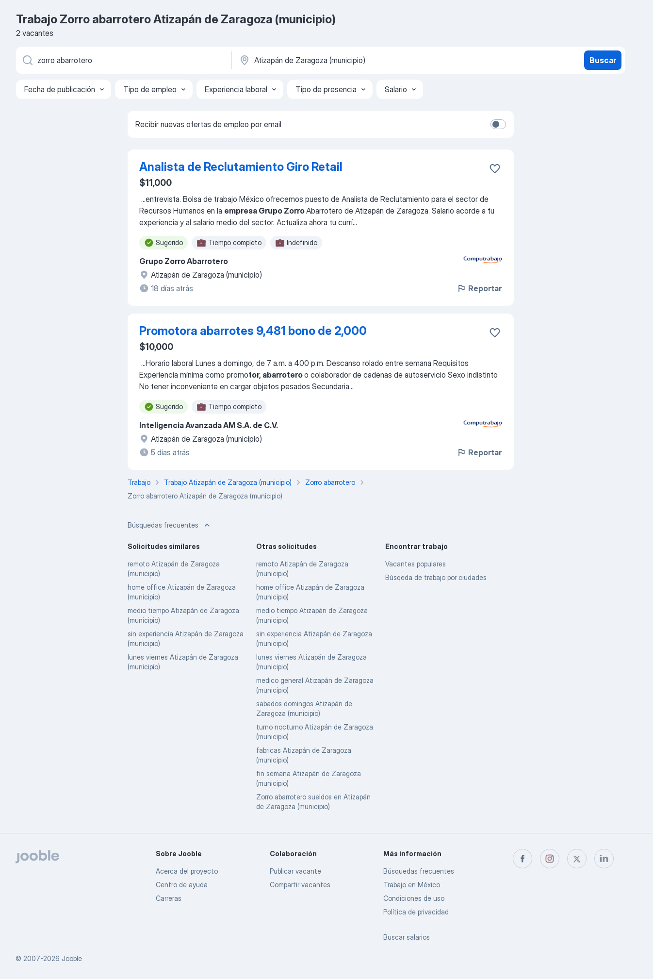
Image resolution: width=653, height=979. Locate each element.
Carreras (168, 898)
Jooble (72, 958)
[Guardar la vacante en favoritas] (495, 168)
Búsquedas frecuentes (418, 871)
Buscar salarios (406, 937)
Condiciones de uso (413, 898)
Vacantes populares (415, 564)
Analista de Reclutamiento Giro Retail (241, 167)
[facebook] (522, 858)
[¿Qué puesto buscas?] (122, 60)
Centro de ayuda (182, 884)
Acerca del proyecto (187, 871)
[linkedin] (604, 858)
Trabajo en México (411, 884)
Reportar (479, 288)
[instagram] (549, 858)
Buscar (602, 60)
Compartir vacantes (300, 884)
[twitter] (577, 858)
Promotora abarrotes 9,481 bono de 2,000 (253, 331)
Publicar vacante (295, 871)
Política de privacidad (416, 912)
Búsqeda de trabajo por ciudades (436, 577)
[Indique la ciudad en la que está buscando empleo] (339, 60)
